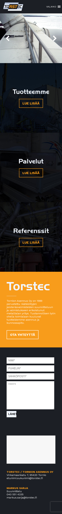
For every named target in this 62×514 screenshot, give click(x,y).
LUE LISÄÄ (31, 103)
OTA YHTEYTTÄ (22, 335)
